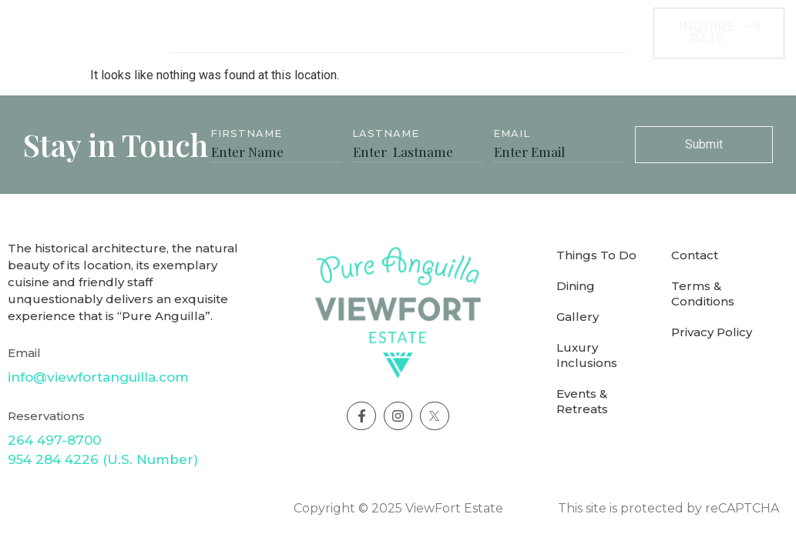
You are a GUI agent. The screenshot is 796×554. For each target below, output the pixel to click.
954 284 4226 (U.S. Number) (103, 459)
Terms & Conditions (702, 294)
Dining (575, 286)
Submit (704, 144)
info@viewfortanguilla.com (98, 377)
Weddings (500, 33)
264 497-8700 (54, 440)
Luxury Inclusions (397, 33)
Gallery (577, 316)
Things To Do (596, 255)
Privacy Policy (711, 332)
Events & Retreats (582, 401)
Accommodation (271, 33)
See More (582, 32)
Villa (191, 33)
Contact (694, 255)
